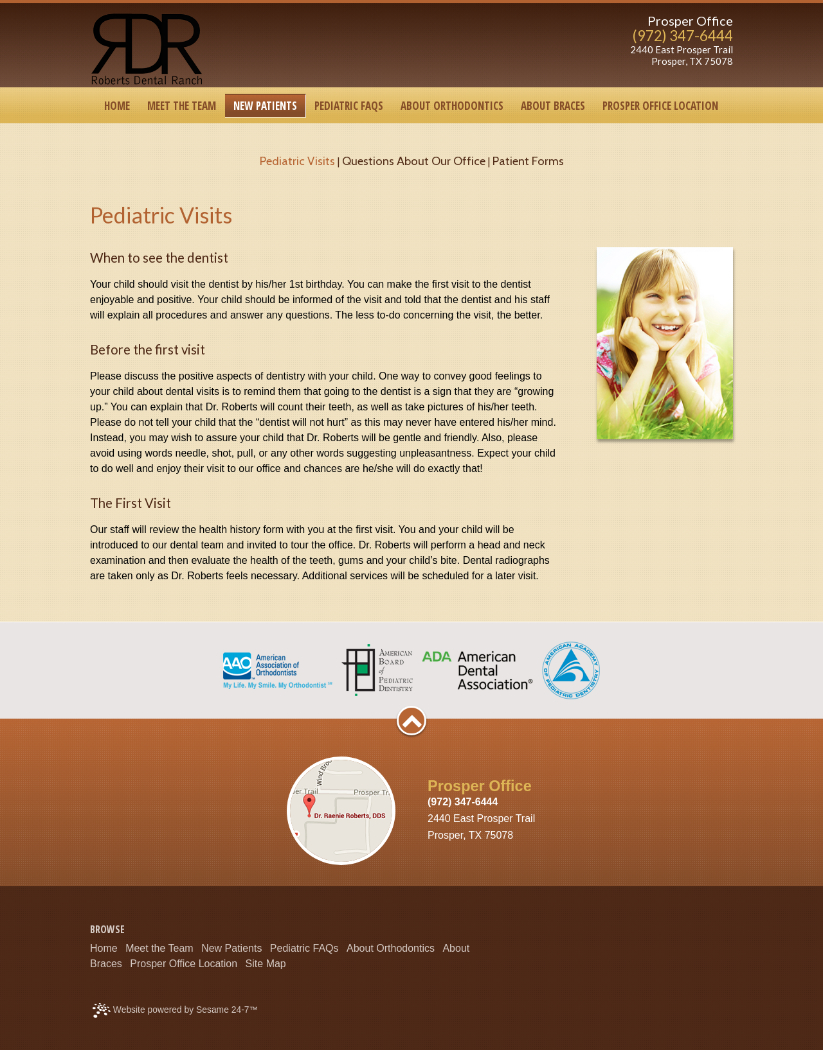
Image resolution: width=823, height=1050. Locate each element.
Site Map (266, 963)
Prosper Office (690, 20)
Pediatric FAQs (304, 948)
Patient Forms (528, 160)
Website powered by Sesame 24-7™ (175, 1010)
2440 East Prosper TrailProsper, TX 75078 (681, 55)
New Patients (231, 948)
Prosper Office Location (183, 963)
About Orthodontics (391, 948)
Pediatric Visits (297, 160)
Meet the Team (159, 948)
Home (104, 948)
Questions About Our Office (413, 160)
